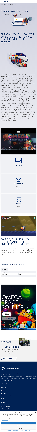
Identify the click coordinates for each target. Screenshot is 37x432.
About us (3, 385)
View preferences (18, 428)
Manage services (5, 420)
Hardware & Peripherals (6, 395)
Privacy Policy (15, 430)
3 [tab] (19, 236)
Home (2, 4)
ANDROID (4, 269)
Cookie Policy (9, 430)
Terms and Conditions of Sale (24, 430)
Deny (19, 425)
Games (2, 396)
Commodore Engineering (6, 380)
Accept (18, 422)
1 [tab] (16, 236)
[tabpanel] (18, 226)
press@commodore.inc (6, 406)
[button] (35, 412)
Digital (2, 390)
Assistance (3, 399)
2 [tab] (17, 236)
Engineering (3, 387)
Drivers (2, 398)
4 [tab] (20, 236)
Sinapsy (2, 388)
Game (5, 4)
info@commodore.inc (5, 404)
